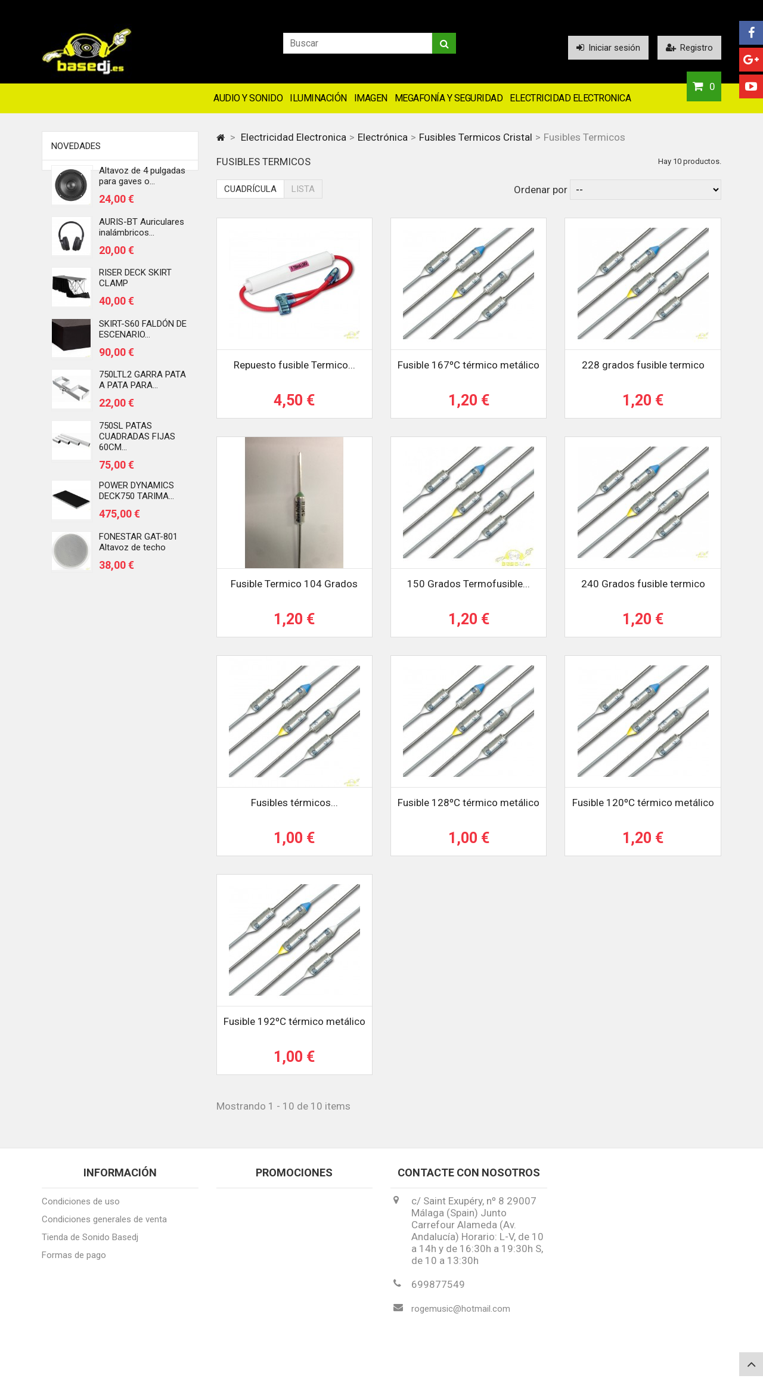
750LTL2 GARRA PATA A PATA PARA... (142, 384)
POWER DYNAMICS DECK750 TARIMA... (136, 495)
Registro (689, 47)
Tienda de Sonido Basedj (90, 1242)
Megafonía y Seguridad (449, 98)
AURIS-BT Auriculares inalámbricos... (141, 231)
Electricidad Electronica (570, 98)
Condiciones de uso (81, 1206)
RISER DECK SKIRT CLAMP (135, 282)
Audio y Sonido (248, 98)
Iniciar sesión (608, 47)
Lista (303, 189)
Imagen (370, 98)
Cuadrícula (250, 189)
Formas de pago (74, 1260)
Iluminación (318, 98)
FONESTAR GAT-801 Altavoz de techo (138, 546)
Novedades (76, 146)
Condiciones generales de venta (104, 1224)
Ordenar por (540, 190)
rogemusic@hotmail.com (460, 1314)
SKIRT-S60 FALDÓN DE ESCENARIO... (143, 333)
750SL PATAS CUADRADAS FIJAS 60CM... (137, 441)
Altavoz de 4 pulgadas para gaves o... (142, 180)
